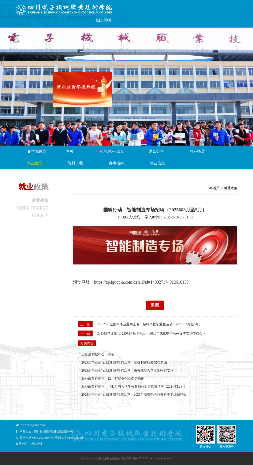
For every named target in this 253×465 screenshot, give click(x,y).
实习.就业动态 (111, 151)
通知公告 (156, 151)
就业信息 (157, 163)
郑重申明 (21, 443)
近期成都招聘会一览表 (98, 354)
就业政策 (34, 163)
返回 (155, 305)
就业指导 (197, 151)
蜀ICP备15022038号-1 (140, 458)
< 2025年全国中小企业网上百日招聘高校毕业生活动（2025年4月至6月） (149, 324)
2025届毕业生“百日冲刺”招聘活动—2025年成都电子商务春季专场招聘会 (134, 394)
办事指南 (116, 163)
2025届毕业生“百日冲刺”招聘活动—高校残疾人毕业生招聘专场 (127, 370)
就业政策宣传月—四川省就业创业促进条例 (113, 378)
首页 (69, 151)
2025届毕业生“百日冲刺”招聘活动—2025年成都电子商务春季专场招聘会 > (151, 333)
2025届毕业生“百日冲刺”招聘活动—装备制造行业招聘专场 (124, 362)
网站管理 (37, 443)
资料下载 (75, 163)
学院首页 (36, 151)
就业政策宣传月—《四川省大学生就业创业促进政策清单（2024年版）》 (134, 386)
